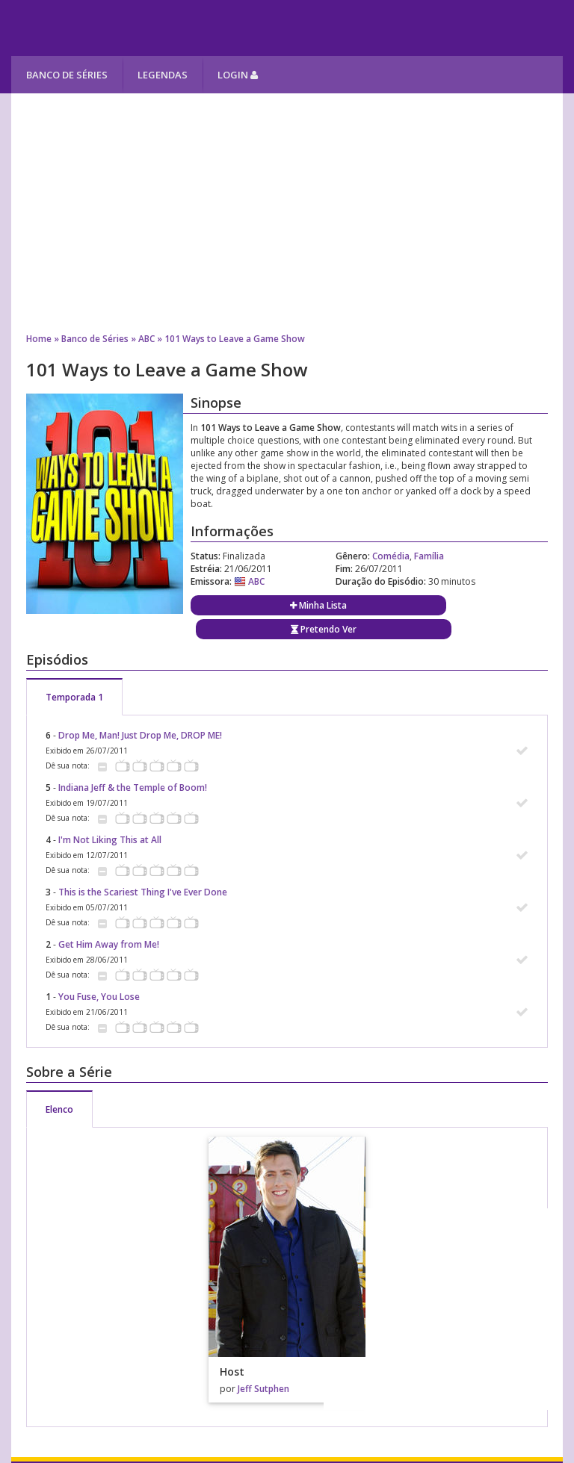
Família (429, 556)
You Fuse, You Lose (99, 996)
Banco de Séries (67, 74)
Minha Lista (318, 605)
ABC (146, 338)
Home (39, 338)
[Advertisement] (286, 212)
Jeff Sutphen (263, 1388)
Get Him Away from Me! (108, 944)
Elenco (59, 1109)
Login (237, 74)
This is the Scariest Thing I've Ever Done (142, 892)
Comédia (391, 556)
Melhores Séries (147, 28)
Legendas (163, 74)
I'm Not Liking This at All (109, 839)
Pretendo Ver (324, 629)
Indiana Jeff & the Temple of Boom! (132, 787)
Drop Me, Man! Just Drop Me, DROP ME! (140, 735)
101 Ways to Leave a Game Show (234, 338)
